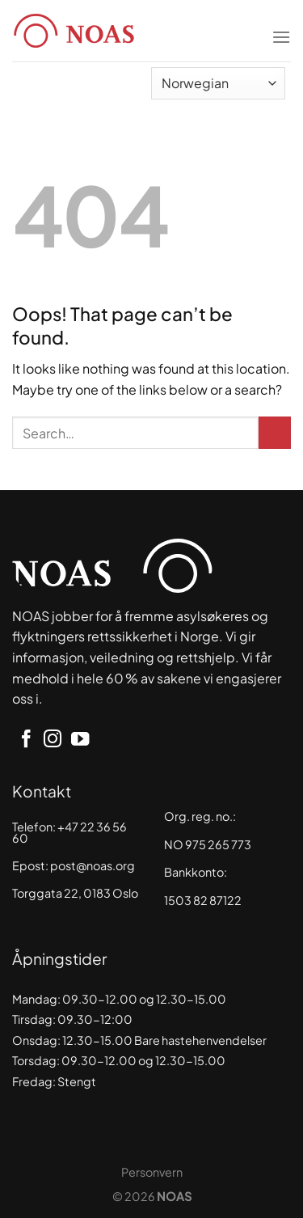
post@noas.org (92, 865)
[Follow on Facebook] (26, 740)
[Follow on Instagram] (52, 740)
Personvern (152, 1172)
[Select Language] (218, 83)
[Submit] (275, 433)
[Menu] (281, 26)
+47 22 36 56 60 (69, 832)
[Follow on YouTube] (80, 740)
